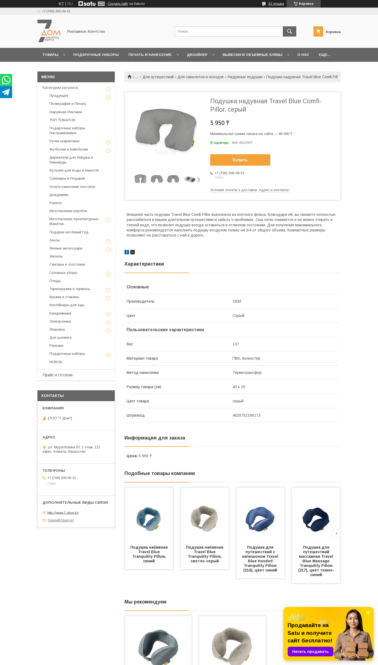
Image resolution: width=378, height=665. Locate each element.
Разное (55, 203)
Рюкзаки (56, 346)
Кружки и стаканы (64, 297)
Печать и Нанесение (150, 55)
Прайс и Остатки (58, 375)
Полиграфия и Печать (67, 104)
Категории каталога (60, 87)
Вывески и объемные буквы (252, 55)
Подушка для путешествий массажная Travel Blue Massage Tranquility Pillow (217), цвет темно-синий (316, 561)
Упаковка (57, 329)
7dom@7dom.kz (61, 520)
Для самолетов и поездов (200, 77)
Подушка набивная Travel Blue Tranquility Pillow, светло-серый (205, 554)
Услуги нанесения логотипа (72, 187)
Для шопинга (60, 337)
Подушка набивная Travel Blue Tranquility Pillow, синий (149, 554)
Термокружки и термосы (69, 289)
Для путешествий (158, 77)
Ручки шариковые (64, 141)
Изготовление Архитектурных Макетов (74, 221)
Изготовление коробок (68, 211)
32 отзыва (276, 4)
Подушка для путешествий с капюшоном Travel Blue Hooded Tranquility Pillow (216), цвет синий (260, 558)
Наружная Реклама (65, 112)
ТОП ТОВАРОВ (62, 120)
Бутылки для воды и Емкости (74, 170)
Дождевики (58, 195)
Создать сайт (118, 4)
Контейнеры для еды (66, 305)
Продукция (58, 96)
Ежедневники (60, 313)
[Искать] (289, 31)
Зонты (54, 240)
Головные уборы (63, 273)
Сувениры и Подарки (67, 178)
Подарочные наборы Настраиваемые (67, 130)
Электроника (60, 321)
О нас (303, 55)
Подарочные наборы (96, 55)
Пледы (55, 281)
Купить (240, 160)
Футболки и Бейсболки (68, 149)
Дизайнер (197, 55)
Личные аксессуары (66, 248)
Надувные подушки (245, 77)
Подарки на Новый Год (68, 232)
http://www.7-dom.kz (63, 512)
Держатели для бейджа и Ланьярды (71, 159)
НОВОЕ (55, 362)
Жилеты (56, 256)
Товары (50, 55)
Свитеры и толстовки (67, 264)
